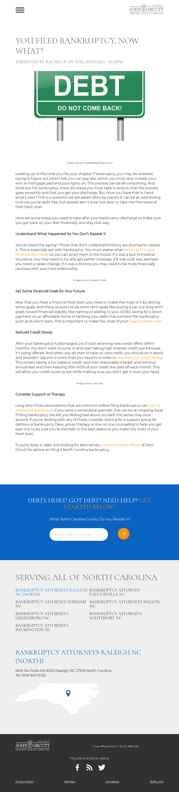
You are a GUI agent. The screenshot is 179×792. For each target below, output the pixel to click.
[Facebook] (77, 767)
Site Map (69, 781)
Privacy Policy (24, 781)
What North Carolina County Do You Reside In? (91, 519)
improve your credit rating (139, 358)
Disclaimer (112, 781)
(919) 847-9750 (34, 675)
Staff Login (157, 781)
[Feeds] (90, 767)
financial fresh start (145, 321)
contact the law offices (120, 445)
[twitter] (102, 767)
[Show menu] (19, 9)
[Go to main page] (146, 9)
